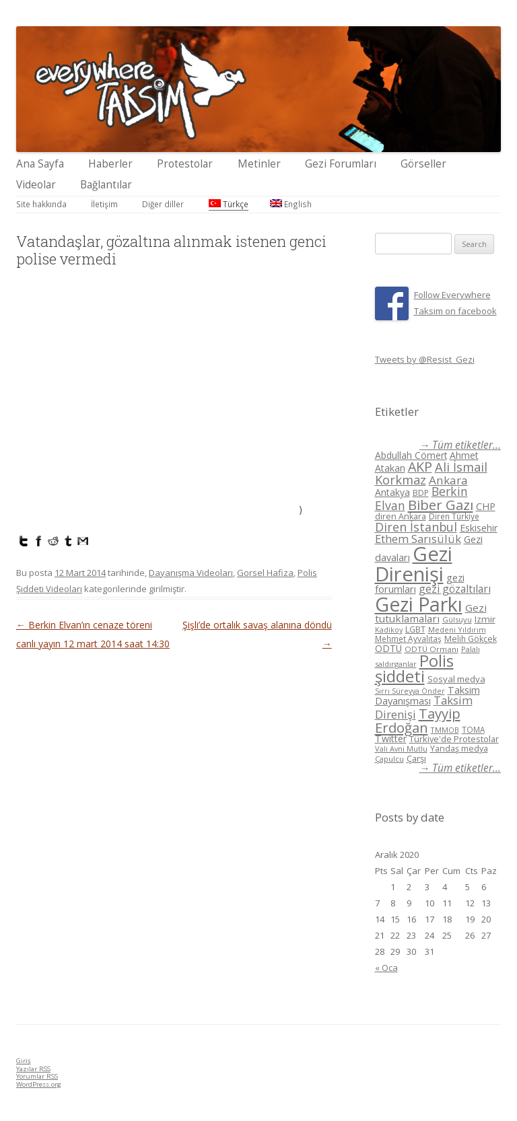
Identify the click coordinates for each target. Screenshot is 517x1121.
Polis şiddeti (414, 669)
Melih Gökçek (470, 639)
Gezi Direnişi (413, 563)
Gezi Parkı (418, 604)
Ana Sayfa (40, 164)
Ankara (448, 480)
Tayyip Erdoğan (417, 720)
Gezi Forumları (340, 164)
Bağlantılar (106, 185)
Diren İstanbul (416, 527)
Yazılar (33, 1068)
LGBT (415, 629)
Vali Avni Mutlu (401, 749)
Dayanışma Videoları (191, 573)
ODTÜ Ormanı (431, 649)
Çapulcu (389, 759)
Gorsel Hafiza (265, 573)
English (291, 203)
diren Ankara (400, 516)
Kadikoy (389, 629)
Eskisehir (478, 527)
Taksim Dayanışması (427, 695)
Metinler (259, 164)
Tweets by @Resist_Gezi (425, 359)
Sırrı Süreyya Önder (410, 691)
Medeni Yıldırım (457, 629)
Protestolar (185, 164)
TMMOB (445, 730)
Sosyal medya (456, 679)
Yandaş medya (459, 748)
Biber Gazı (440, 504)
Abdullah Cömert (411, 455)
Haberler (110, 164)
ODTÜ (388, 648)
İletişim (104, 203)
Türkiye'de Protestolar (454, 739)
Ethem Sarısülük (418, 538)
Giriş (23, 1060)
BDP (421, 493)
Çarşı (416, 758)
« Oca (386, 968)
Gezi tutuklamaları (431, 613)
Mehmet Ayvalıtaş (408, 638)
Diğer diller (163, 203)
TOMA (473, 729)
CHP (485, 506)
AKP (420, 467)
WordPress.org (38, 1084)
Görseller (423, 164)
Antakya (392, 492)
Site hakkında (41, 203)
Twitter (391, 738)
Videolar (36, 185)
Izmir (485, 619)
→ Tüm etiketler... (460, 445)
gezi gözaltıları (455, 588)
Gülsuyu (457, 619)
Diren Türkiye (454, 516)
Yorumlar (37, 1076)
